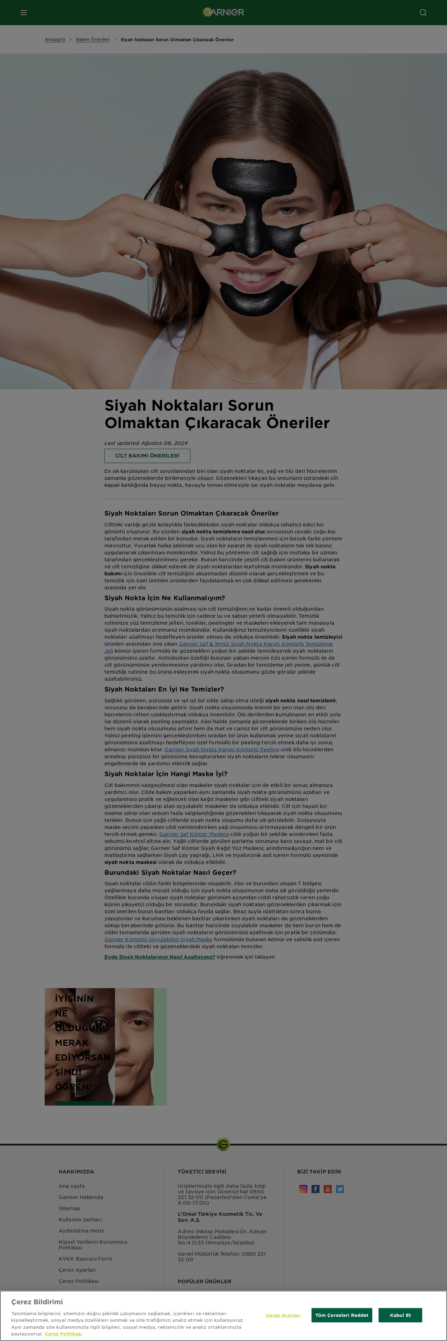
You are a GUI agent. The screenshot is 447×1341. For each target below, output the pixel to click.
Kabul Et (400, 1325)
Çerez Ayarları (283, 1325)
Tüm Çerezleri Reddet (342, 1325)
